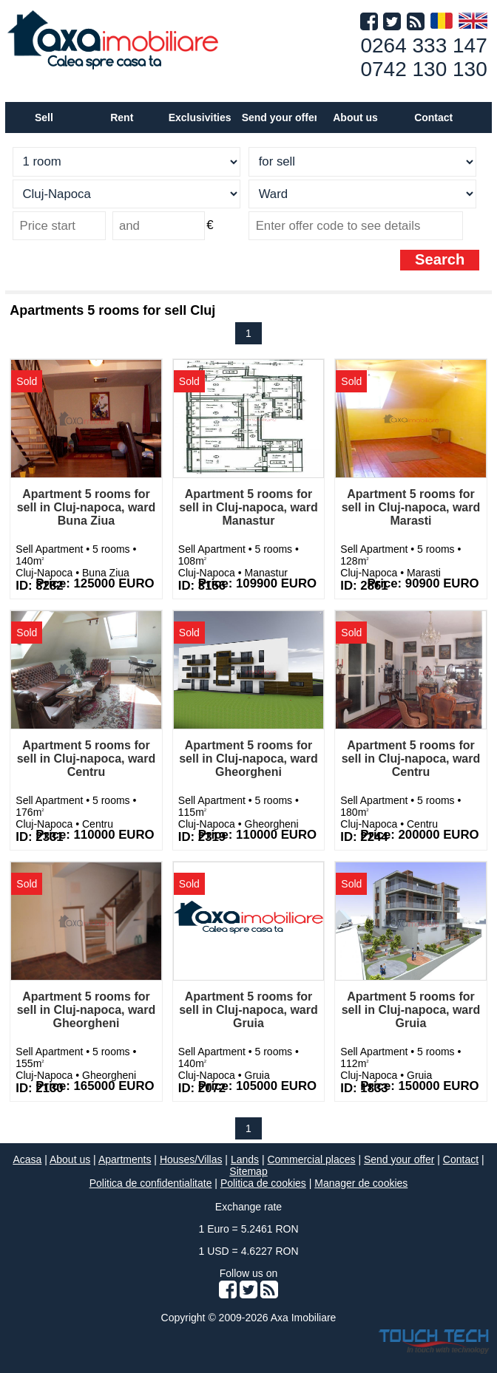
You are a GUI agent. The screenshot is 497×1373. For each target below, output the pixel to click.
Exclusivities (200, 117)
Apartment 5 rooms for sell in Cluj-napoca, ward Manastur (248, 507)
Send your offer (280, 117)
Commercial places (311, 1159)
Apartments (125, 1159)
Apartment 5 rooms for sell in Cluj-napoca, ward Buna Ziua (86, 507)
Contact (433, 117)
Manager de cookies (361, 1183)
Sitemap (248, 1171)
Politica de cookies (263, 1183)
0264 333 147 (423, 45)
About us (70, 1159)
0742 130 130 (423, 69)
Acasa (27, 1159)
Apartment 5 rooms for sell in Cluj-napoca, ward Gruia (248, 1009)
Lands (245, 1159)
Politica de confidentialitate (150, 1183)
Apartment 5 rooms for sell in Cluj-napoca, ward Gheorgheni (248, 758)
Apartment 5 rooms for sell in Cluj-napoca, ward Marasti (411, 507)
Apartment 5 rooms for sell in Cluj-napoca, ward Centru (86, 758)
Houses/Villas (191, 1159)
